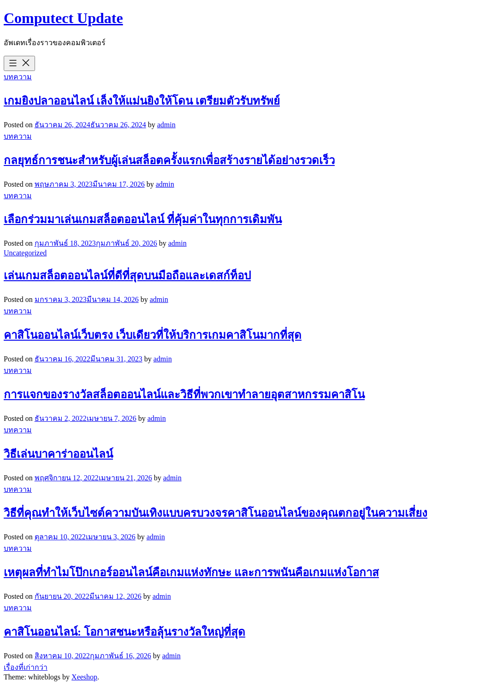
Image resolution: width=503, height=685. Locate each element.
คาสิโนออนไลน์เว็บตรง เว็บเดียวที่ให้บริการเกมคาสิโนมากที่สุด (153, 335)
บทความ (18, 77)
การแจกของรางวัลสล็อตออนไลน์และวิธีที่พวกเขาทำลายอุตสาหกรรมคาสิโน (184, 395)
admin (166, 125)
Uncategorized (25, 253)
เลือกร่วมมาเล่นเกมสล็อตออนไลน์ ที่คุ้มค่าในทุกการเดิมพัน (143, 219)
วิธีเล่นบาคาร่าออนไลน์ (58, 454)
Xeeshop (84, 677)
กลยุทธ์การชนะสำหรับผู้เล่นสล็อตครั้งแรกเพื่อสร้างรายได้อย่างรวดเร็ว (169, 160)
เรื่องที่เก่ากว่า (25, 667)
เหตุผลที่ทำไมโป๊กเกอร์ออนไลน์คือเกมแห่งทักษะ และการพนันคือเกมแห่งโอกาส (191, 573)
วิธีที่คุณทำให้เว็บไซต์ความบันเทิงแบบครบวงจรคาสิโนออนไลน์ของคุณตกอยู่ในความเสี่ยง (215, 513)
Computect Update (63, 18)
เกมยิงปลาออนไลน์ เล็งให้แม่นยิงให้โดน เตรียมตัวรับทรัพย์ (142, 101)
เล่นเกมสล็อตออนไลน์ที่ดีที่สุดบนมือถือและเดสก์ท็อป (127, 276)
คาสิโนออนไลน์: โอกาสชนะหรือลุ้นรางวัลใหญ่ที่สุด (124, 632)
